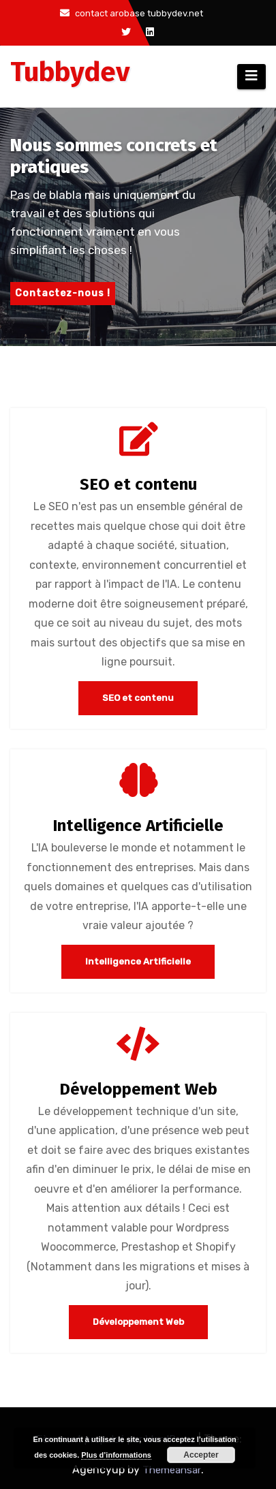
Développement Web (138, 1089)
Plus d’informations (116, 1455)
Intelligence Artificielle (138, 825)
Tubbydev (70, 72)
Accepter (200, 1455)
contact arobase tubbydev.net (131, 13)
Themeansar (171, 1470)
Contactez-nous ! (62, 293)
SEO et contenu (138, 484)
